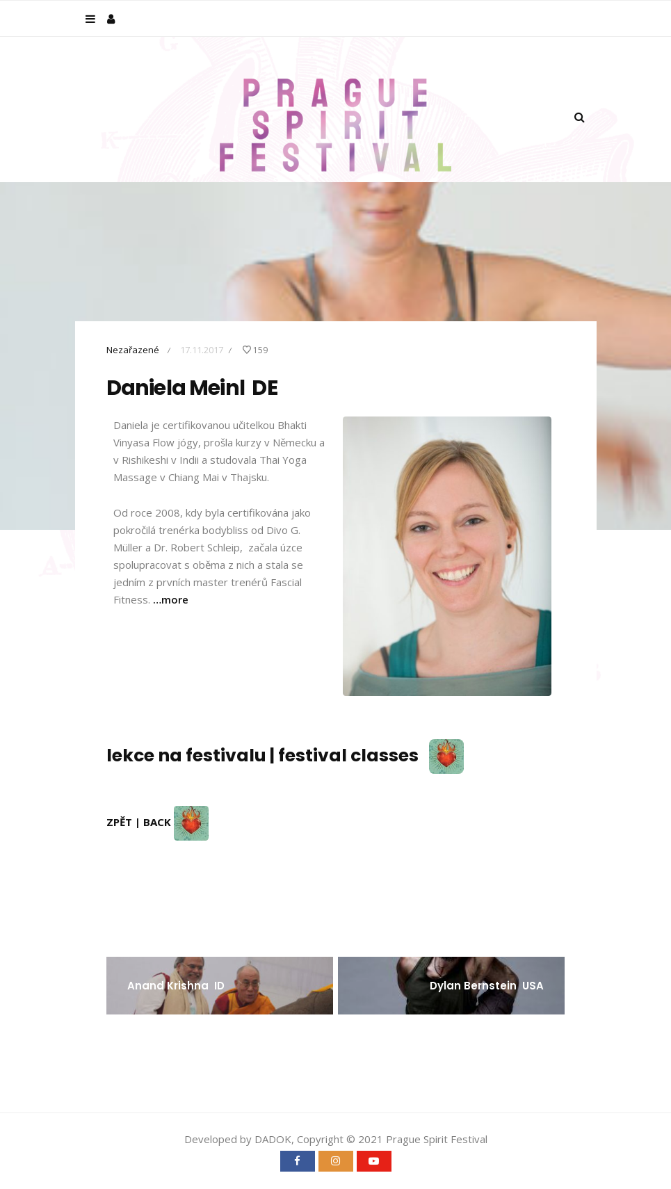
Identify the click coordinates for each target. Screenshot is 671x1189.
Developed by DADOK (237, 1139)
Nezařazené (132, 349)
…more (170, 599)
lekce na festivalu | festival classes (285, 755)
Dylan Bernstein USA (487, 985)
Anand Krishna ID (176, 985)
